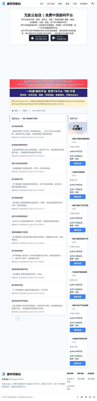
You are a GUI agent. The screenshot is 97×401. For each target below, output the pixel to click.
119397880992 (80, 138)
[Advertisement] (48, 62)
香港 (67, 3)
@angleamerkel (16, 379)
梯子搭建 (51, 3)
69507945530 (79, 338)
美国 (60, 3)
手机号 (24, 111)
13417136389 (80, 305)
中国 (75, 3)
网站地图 (81, 378)
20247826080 (79, 272)
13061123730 (80, 205)
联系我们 (84, 3)
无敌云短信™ (12, 397)
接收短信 (77, 163)
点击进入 (60, 104)
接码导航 (91, 378)
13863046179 (80, 238)
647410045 (78, 172)
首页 (41, 3)
